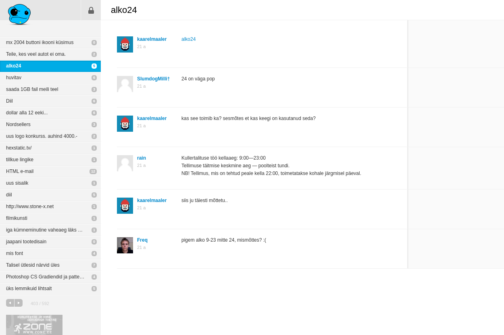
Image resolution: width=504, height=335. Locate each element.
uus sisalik (17, 183)
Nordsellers (18, 124)
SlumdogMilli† (153, 79)
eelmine (10, 303)
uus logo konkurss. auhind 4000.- (41, 136)
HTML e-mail (19, 171)
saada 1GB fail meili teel (32, 89)
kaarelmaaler (152, 39)
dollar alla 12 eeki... (27, 113)
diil (9, 195)
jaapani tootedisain (26, 241)
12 (93, 171)
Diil (9, 101)
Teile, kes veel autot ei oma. (36, 54)
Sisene (91, 10)
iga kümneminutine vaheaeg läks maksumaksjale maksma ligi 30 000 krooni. (53, 230)
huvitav (13, 77)
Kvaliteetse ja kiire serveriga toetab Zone (34, 325)
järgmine (19, 303)
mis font (14, 253)
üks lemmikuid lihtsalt (29, 288)
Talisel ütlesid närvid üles (33, 265)
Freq (142, 240)
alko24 (13, 66)
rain (141, 158)
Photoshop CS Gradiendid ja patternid (46, 277)
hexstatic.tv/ (18, 148)
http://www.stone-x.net (30, 206)
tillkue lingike (19, 159)
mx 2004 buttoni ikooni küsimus (39, 42)
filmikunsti (16, 218)
